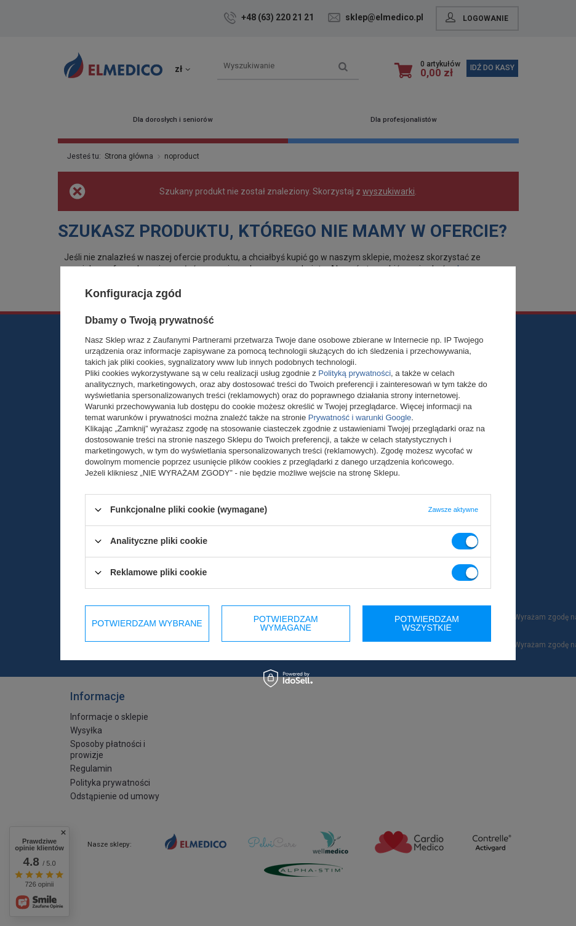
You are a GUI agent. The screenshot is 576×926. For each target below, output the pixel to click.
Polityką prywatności (354, 372)
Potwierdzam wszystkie (426, 623)
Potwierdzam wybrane (147, 623)
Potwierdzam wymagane (286, 623)
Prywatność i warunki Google (360, 416)
